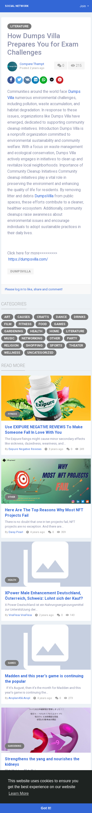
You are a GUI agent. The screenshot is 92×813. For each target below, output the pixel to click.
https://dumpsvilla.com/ (28, 259)
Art (7, 317)
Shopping (34, 345)
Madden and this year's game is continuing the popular (44, 679)
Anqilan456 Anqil (19, 698)
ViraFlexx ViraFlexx (20, 615)
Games (59, 324)
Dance (61, 317)
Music (9, 338)
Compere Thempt (32, 64)
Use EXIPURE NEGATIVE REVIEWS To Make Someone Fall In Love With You (44, 430)
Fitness (25, 324)
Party (72, 338)
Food (43, 324)
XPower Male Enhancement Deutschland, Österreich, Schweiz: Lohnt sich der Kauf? (44, 596)
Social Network (16, 6)
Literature (19, 26)
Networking (32, 338)
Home (54, 331)
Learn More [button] (19, 793)
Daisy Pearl (16, 532)
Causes (23, 317)
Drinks (79, 317)
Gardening (13, 331)
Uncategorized (40, 352)
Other (55, 338)
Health (36, 331)
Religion (11, 345)
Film (8, 324)
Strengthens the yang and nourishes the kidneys (42, 762)
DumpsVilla (44, 196)
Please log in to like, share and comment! (34, 289)
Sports (56, 345)
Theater (76, 345)
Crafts (43, 317)
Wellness (12, 352)
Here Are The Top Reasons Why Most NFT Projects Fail (44, 513)
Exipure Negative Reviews (25, 449)
